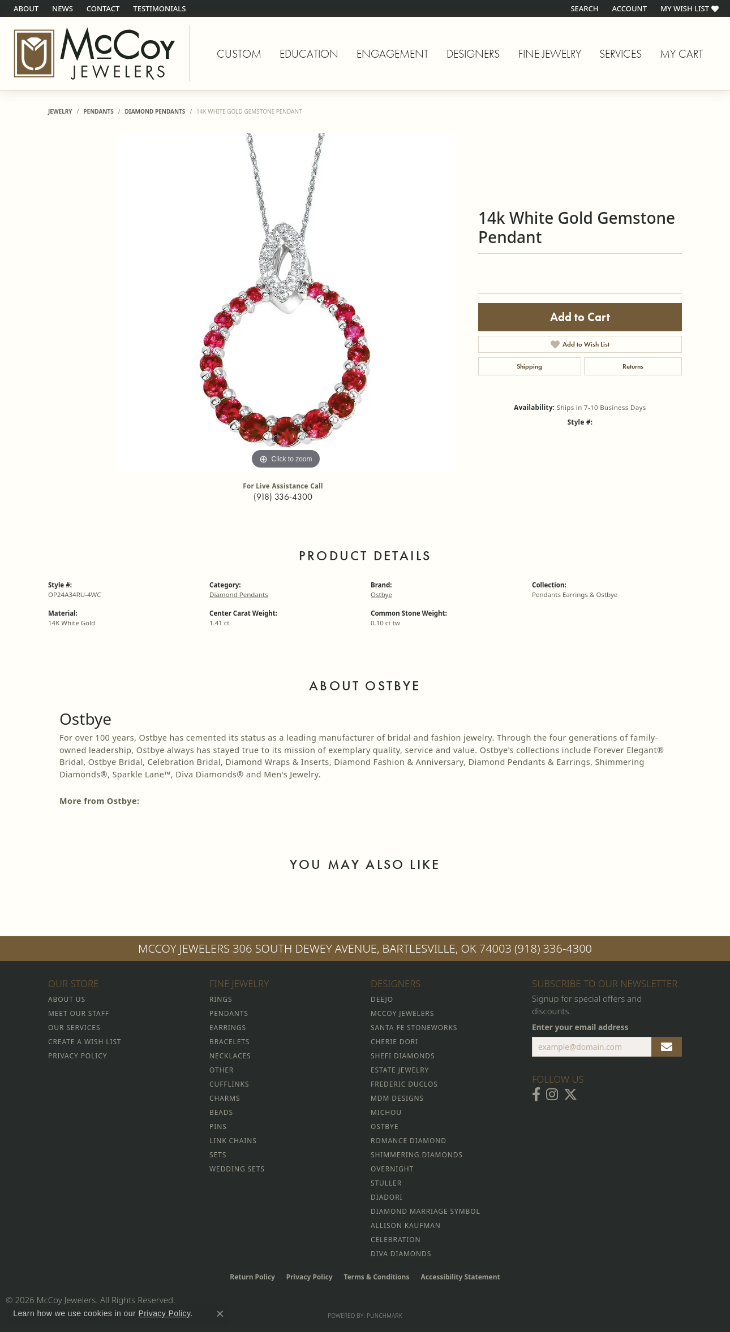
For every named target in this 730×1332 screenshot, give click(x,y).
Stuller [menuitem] (386, 1183)
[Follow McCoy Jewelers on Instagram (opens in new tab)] (552, 1094)
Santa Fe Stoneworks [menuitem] (414, 1027)
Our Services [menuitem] (74, 1027)
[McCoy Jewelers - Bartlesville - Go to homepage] (95, 53)
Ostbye (381, 594)
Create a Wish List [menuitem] (84, 1041)
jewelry (60, 111)
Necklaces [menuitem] (230, 1056)
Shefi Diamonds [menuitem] (403, 1056)
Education (309, 53)
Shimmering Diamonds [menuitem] (417, 1155)
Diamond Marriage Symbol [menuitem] (425, 1211)
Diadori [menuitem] (386, 1197)
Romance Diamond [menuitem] (408, 1140)
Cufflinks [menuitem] (229, 1084)
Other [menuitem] (221, 1070)
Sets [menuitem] (217, 1155)
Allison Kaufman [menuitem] (406, 1225)
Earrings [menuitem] (227, 1027)
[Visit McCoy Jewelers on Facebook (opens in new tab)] (536, 1094)
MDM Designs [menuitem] (397, 1098)
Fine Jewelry (549, 53)
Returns (632, 366)
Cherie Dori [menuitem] (394, 1041)
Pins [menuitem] (218, 1126)
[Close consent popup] (220, 1314)
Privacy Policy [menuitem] (77, 1056)
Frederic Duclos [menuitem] (404, 1084)
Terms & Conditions (377, 1277)
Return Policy (252, 1277)
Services (620, 53)
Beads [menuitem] (221, 1112)
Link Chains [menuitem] (233, 1140)
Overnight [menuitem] (392, 1169)
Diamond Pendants (154, 111)
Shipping (529, 366)
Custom (239, 53)
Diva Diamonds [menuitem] (401, 1254)
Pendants (98, 111)
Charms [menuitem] (224, 1098)
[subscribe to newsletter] (666, 1047)
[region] (286, 302)
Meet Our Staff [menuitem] (78, 1013)
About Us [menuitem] (66, 999)
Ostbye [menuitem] (384, 1126)
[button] (583, 8)
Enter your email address (580, 1027)
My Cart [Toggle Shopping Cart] (681, 53)
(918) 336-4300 (283, 497)
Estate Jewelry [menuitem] (400, 1070)
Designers (473, 53)
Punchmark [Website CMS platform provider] (384, 1316)
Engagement (392, 53)
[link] (24, 8)
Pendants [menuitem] (228, 1013)
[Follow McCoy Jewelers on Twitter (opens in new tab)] (570, 1094)
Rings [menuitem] (220, 999)
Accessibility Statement (460, 1277)
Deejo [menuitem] (382, 999)
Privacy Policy (309, 1277)
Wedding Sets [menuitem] (237, 1169)
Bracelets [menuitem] (229, 1041)
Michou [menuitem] (386, 1112)
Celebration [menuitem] (395, 1239)
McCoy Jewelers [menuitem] (402, 1013)
